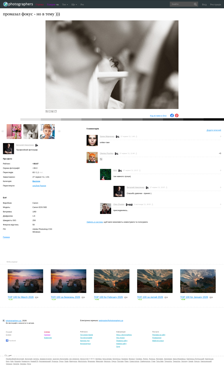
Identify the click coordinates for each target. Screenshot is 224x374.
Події (118, 346)
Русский (9, 332)
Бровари (124, 359)
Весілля (36, 181)
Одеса (113, 361)
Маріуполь (73, 361)
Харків (190, 361)
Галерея (53, 4)
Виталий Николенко (25, 145)
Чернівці (23, 364)
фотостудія (84, 359)
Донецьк (152, 359)
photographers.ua (13, 321)
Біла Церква (107, 359)
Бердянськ (117, 359)
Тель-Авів (159, 361)
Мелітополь (82, 361)
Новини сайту (121, 343)
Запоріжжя (168, 359)
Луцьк (61, 361)
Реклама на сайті (158, 335)
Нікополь (107, 361)
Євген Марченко (107, 136)
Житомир (159, 359)
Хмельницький (206, 361)
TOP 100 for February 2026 (108, 297)
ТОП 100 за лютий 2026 (150, 297)
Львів (66, 361)
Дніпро (145, 359)
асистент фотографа (60, 359)
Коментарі (48, 338)
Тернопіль (168, 361)
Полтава (120, 361)
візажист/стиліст (46, 359)
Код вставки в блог (158, 116)
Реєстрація (215, 4)
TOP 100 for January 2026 (194, 297)
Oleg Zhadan (118, 204)
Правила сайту (122, 341)
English (8, 335)
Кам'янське (209, 359)
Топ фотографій (86, 338)
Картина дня (85, 341)
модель (36, 359)
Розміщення (156, 338)
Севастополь (134, 361)
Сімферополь (145, 361)
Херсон (197, 361)
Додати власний (214, 130)
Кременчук (26, 361)
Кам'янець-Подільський (195, 359)
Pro (82, 4)
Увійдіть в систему (95, 222)
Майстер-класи (158, 341)
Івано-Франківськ (179, 359)
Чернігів (16, 364)
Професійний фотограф (15, 359)
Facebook (11, 341)
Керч (7, 361)
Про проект (120, 338)
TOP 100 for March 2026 (21, 297)
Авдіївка (98, 359)
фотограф (28, 359)
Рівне (126, 361)
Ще (74, 4)
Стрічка (40, 4)
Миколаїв (99, 361)
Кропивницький (45, 361)
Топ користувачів (86, 335)
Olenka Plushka (106, 153)
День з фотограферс (124, 335)
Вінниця (132, 359)
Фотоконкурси (85, 343)
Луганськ (55, 361)
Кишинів (17, 361)
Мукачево (91, 361)
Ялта (29, 364)
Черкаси (9, 364)
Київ (11, 361)
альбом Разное (39, 186)
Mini (115, 170)
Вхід (204, 4)
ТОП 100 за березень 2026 (65, 297)
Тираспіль (176, 361)
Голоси (6, 237)
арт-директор (74, 359)
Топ (65, 4)
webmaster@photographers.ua (111, 321)
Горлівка (139, 359)
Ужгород (184, 361)
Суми (153, 361)
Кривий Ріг (34, 361)
